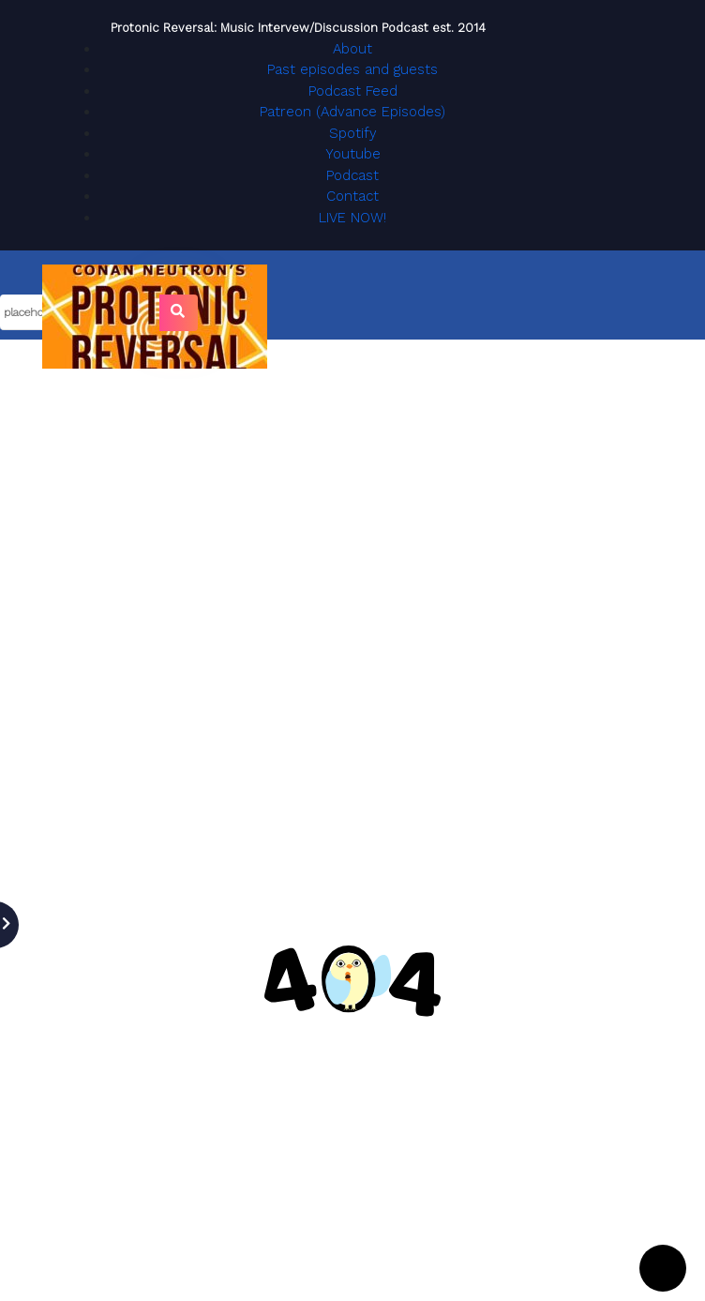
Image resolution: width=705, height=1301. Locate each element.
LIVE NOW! (352, 217)
